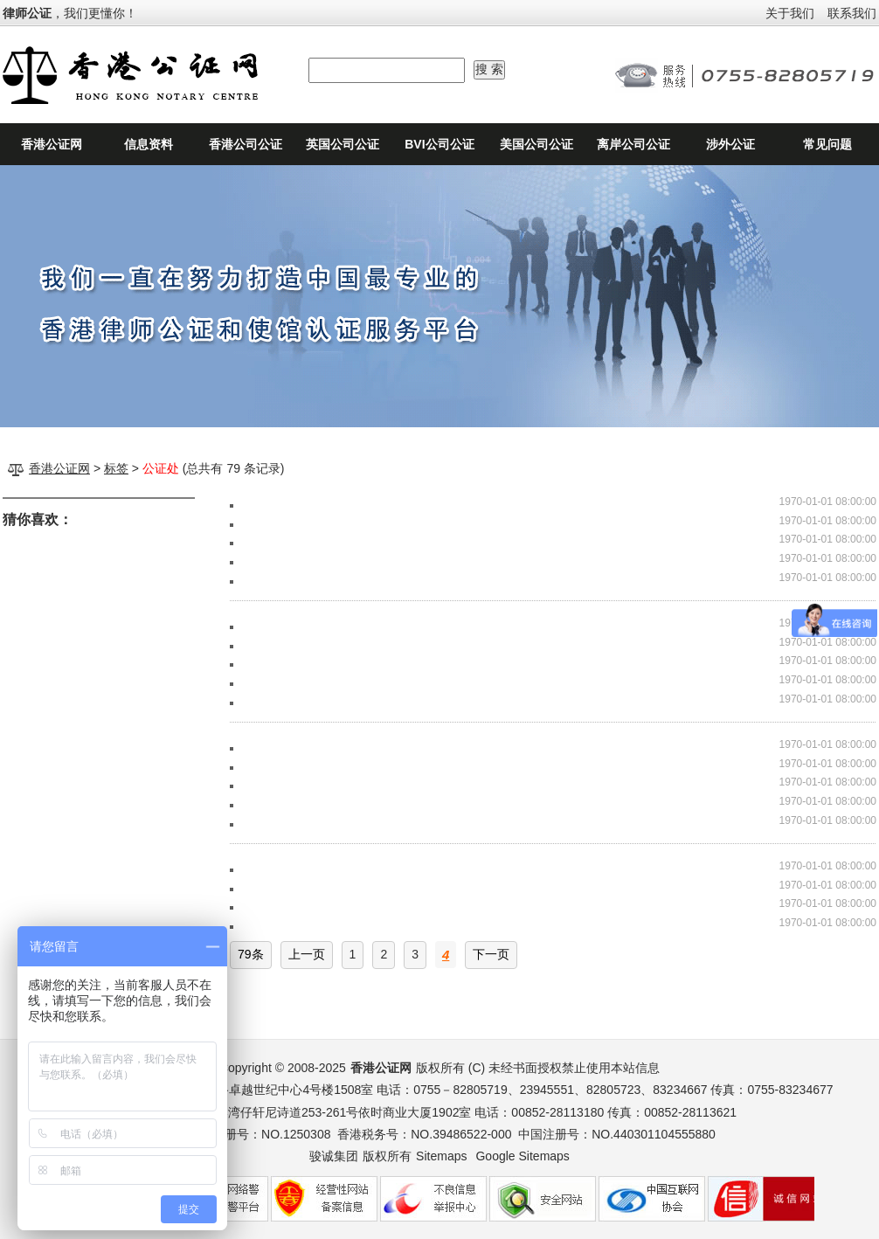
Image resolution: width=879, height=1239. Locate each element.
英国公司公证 (342, 144)
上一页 (306, 954)
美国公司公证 (536, 144)
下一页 (491, 954)
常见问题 (827, 144)
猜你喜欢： (38, 519)
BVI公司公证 (439, 144)
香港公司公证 (245, 144)
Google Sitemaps (522, 1156)
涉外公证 (730, 144)
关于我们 (789, 13)
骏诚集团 (333, 1156)
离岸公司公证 (633, 144)
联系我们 (851, 13)
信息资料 (148, 144)
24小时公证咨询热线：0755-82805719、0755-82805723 (745, 75)
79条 (251, 954)
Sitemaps (441, 1156)
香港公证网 (51, 144)
